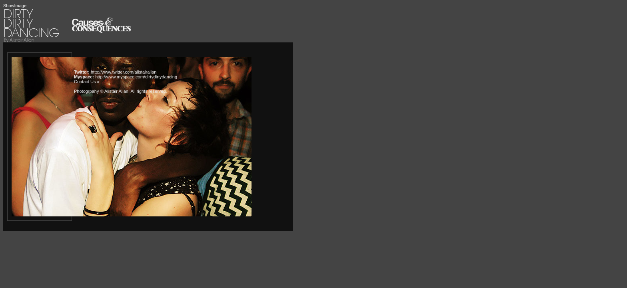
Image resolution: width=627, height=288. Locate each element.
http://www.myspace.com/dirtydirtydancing (136, 76)
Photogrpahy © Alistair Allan (101, 91)
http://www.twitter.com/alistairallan (123, 72)
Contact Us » (87, 81)
